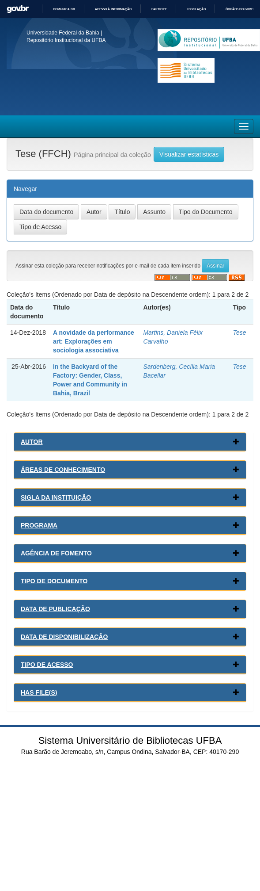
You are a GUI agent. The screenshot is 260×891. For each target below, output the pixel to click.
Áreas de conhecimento (63, 469)
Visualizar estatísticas (189, 154)
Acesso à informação (113, 9)
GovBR (18, 9)
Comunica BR (64, 9)
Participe (159, 9)
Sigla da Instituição (56, 497)
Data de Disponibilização (64, 636)
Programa (39, 525)
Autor (32, 441)
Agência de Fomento (56, 553)
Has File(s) (39, 692)
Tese (239, 332)
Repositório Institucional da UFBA (66, 40)
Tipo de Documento (54, 581)
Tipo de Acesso (47, 664)
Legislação (196, 9)
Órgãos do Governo (243, 9)
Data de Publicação (55, 608)
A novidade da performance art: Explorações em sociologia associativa (93, 341)
